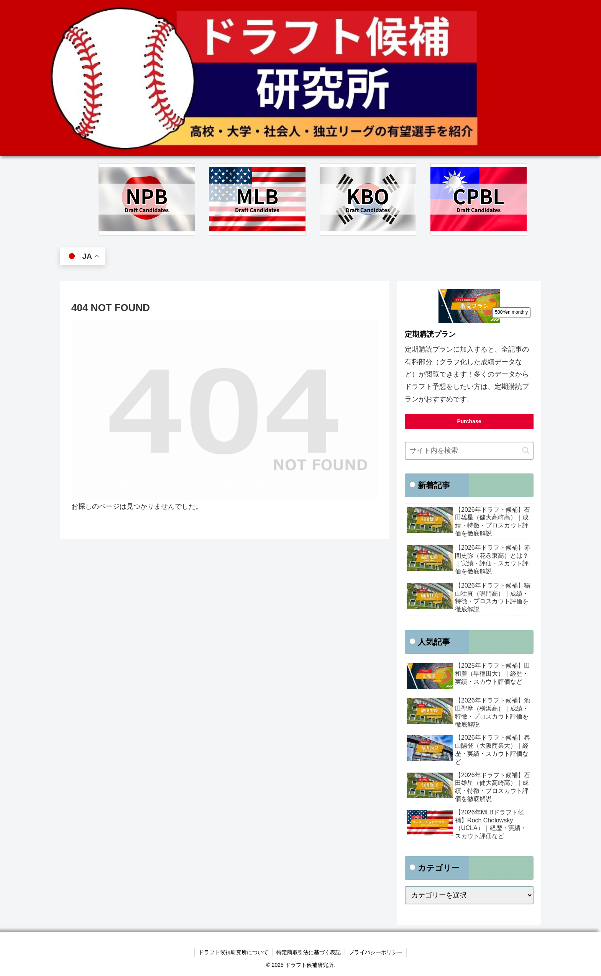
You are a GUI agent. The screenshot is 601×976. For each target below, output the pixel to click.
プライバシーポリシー (375, 952)
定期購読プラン (430, 334)
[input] (469, 451)
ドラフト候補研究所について (233, 952)
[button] (525, 450)
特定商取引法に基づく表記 (308, 952)
